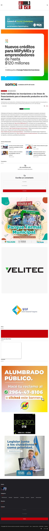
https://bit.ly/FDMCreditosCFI (21, 123)
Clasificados (41, 526)
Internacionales (38, 497)
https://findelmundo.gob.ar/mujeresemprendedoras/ (12, 131)
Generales (10, 497)
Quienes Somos (35, 526)
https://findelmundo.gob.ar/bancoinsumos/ (18, 128)
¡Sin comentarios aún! (25, 167)
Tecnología (22, 497)
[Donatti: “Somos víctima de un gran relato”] (28, 147)
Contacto (3, 506)
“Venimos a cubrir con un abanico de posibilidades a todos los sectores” (15, 153)
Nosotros (3, 501)
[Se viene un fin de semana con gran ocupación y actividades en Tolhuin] (4, 147)
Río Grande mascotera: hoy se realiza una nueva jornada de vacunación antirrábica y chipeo (39, 153)
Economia (27, 497)
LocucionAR (26, 526)
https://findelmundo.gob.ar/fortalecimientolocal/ (27, 133)
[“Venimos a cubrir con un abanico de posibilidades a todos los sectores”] (4, 153)
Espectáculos (16, 497)
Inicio (31, 526)
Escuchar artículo (11, 90)
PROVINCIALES (4, 90)
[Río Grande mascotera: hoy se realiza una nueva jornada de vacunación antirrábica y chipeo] (28, 153)
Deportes (32, 497)
